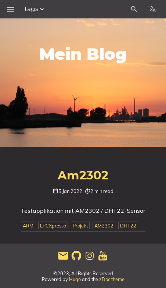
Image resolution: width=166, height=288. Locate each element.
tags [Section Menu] (35, 9)
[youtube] (103, 259)
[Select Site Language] (152, 9)
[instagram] (89, 259)
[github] (76, 259)
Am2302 (83, 176)
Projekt (80, 226)
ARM (28, 226)
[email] (63, 259)
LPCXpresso (53, 226)
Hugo (75, 279)
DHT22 (128, 226)
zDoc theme (111, 279)
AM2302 (103, 226)
